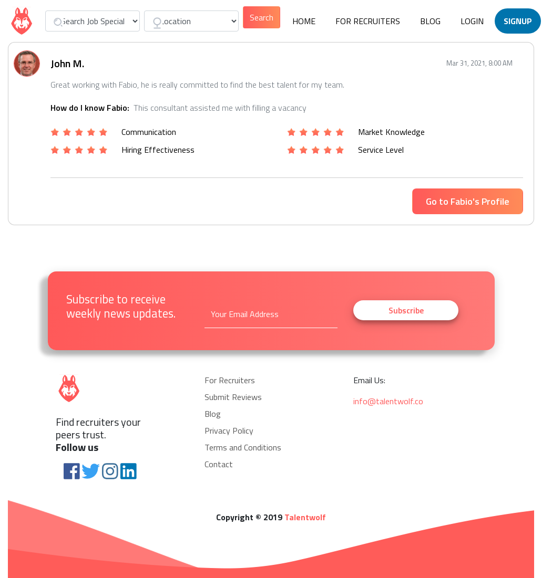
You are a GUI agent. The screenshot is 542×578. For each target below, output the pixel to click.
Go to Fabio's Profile (467, 201)
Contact (218, 464)
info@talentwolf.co (388, 401)
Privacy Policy (228, 430)
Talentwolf (305, 517)
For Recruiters (367, 21)
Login (472, 21)
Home (303, 21)
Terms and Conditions (242, 447)
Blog (430, 21)
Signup (518, 21)
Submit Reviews (233, 397)
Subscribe (406, 310)
